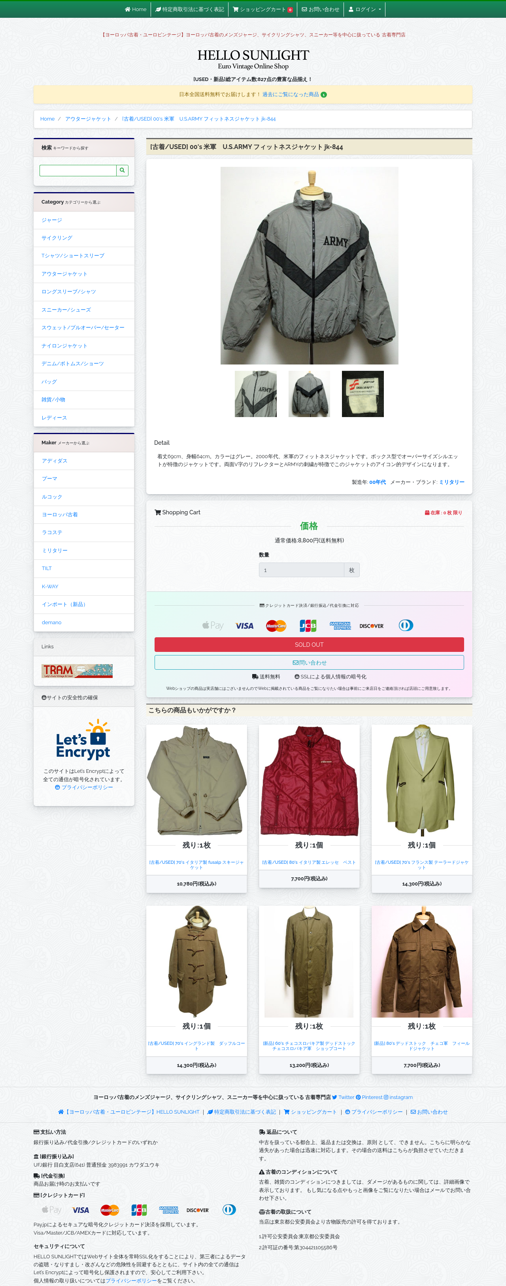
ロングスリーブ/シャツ (69, 292)
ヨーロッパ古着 (60, 514)
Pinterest (369, 1097)
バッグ (49, 382)
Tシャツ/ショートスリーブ (73, 256)
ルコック (52, 497)
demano (51, 622)
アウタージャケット (65, 274)
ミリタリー (55, 550)
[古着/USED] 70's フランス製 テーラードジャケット (422, 864)
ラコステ (52, 532)
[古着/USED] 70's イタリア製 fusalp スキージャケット (196, 864)
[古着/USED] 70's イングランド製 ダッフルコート (196, 1046)
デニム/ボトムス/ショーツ (73, 363)
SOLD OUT (309, 644)
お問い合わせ (429, 1112)
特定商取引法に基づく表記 (241, 1112)
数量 (264, 555)
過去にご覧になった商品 (294, 94)
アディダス (55, 461)
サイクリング (57, 238)
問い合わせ (309, 662)
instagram (398, 1097)
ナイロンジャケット (65, 346)
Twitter (343, 1097)
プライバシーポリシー (84, 787)
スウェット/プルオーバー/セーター (83, 327)
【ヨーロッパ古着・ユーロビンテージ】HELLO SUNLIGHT (128, 1112)
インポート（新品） (65, 604)
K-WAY (50, 586)
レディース (54, 418)
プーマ (49, 479)
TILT (47, 568)
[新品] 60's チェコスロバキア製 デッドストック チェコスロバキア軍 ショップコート (311, 1046)
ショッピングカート (311, 1112)
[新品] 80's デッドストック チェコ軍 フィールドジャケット (422, 1046)
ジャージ (52, 220)
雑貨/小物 (53, 399)
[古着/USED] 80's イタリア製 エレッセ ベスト (309, 862)
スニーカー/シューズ (66, 310)
